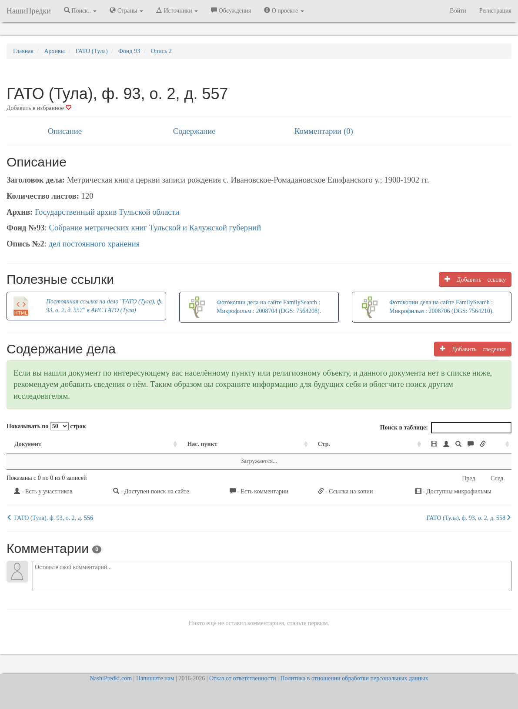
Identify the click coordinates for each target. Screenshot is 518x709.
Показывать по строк (46, 426)
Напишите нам (155, 678)
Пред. (469, 478)
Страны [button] (126, 10)
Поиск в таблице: (445, 427)
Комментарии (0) (323, 131)
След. (498, 478)
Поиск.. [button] (80, 10)
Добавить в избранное (39, 108)
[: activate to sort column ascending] (416, 444)
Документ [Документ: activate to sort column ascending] (27, 444)
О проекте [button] (284, 10)
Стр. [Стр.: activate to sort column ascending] (259, 444)
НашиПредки (29, 11)
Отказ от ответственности (242, 678)
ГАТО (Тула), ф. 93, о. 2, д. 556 (50, 517)
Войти (458, 10)
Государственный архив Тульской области (107, 211)
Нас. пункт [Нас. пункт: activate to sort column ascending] (145, 444)
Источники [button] (177, 10)
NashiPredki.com (111, 678)
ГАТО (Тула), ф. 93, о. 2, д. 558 (469, 517)
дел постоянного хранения (94, 243)
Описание (65, 131)
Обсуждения (231, 10)
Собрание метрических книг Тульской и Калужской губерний (155, 227)
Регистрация (495, 10)
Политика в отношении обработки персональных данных (354, 678)
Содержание (194, 131)
